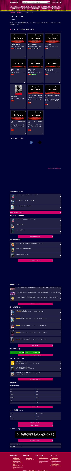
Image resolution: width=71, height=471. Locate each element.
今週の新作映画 (35, 6)
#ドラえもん (13, 352)
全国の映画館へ (35, 406)
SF (11, 416)
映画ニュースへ (35, 303)
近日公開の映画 (45, 6)
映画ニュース (25, 8)
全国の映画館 (29, 458)
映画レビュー (35, 345)
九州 (11, 402)
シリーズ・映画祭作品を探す (35, 355)
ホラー (37, 419)
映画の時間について (35, 440)
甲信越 (11, 397)
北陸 (37, 397)
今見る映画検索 (55, 2)
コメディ (12, 419)
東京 (11, 389)
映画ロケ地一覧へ (35, 425)
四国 (37, 400)
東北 (37, 394)
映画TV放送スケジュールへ (35, 379)
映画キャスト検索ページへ (16, 444)
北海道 (11, 394)
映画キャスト (20, 12)
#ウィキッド (20, 352)
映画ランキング (56, 6)
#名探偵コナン (28, 352)
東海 (37, 391)
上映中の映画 (25, 6)
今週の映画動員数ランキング (16, 212)
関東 (37, 389)
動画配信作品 (46, 8)
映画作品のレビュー (18, 465)
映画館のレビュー (30, 459)
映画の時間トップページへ (16, 446)
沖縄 (37, 402)
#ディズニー (36, 352)
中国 (11, 400)
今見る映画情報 (55, 464)
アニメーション (39, 413)
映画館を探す (15, 8)
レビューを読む (56, 8)
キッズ (37, 416)
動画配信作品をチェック (35, 260)
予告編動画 (35, 8)
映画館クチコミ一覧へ (35, 422)
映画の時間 (12, 12)
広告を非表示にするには (54, 168)
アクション (12, 413)
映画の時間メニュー (15, 6)
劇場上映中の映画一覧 (35, 236)
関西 (11, 391)
